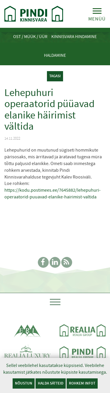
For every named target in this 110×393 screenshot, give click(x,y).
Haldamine (55, 55)
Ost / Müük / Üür (30, 37)
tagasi (55, 75)
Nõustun (23, 383)
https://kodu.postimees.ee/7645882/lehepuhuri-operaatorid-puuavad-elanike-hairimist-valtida (52, 193)
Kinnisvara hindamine (74, 37)
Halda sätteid (50, 383)
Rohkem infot (82, 383)
